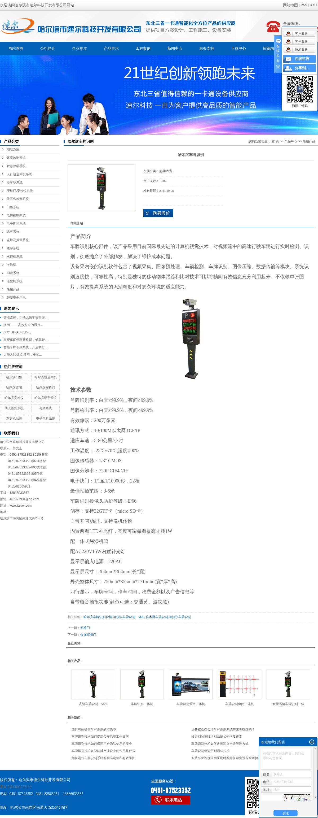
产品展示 (111, 48)
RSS (304, 5)
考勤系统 (45, 408)
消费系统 (13, 273)
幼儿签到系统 (14, 408)
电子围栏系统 (16, 223)
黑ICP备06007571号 (16, 787)
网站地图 (290, 5)
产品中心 (290, 141)
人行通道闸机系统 (19, 174)
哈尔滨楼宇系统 (45, 398)
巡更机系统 (15, 281)
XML (314, 5)
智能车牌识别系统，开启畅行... (25, 347)
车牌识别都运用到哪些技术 (210, 751)
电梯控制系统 (16, 215)
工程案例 (143, 48)
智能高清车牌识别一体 (288, 704)
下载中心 (238, 48)
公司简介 (47, 48)
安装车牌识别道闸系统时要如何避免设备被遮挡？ (226, 758)
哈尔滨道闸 (14, 387)
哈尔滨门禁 (14, 377)
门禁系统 (13, 207)
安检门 (85, 628)
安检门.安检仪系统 (20, 191)
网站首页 (15, 48)
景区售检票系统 (18, 199)
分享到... (302, 68)
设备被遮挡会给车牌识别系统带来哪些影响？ (223, 729)
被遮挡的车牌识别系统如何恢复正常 (216, 736)
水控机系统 (15, 256)
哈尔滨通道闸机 (45, 377)
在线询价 (158, 213)
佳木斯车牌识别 (157, 617)
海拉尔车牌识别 (180, 617)
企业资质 (79, 48)
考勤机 (11, 265)
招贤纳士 (270, 48)
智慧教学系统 (16, 166)
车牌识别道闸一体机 (190, 704)
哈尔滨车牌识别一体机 (129, 617)
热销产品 (13, 289)
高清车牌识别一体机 (93, 704)
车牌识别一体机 (142, 704)
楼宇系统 (13, 248)
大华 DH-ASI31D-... (17, 332)
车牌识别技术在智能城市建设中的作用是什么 (103, 751)
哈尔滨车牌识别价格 (97, 617)
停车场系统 (15, 182)
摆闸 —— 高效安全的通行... (23, 325)
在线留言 (302, 59)
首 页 (275, 141)
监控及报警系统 (18, 240)
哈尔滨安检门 (45, 387)
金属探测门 (88, 635)
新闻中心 (174, 48)
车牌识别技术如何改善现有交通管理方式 (220, 744)
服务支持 (206, 48)
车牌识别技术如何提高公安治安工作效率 (100, 736)
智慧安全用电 (16, 297)
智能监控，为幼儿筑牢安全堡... (25, 317)
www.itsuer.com (21, 505)
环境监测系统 (16, 158)
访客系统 (13, 232)
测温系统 (13, 149)
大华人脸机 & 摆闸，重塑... (22, 354)
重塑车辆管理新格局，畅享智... (25, 340)
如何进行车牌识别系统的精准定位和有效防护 (103, 758)
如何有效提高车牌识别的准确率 (94, 729)
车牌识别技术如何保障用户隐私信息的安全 (102, 744)
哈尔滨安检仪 (14, 398)
